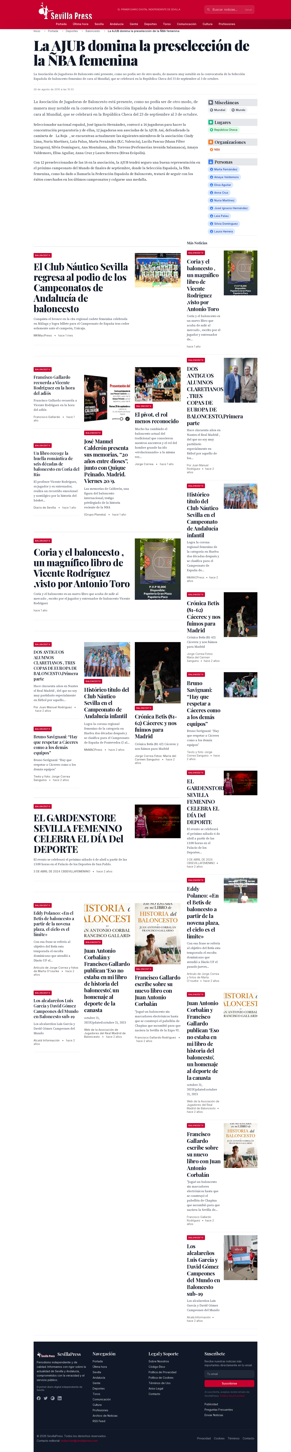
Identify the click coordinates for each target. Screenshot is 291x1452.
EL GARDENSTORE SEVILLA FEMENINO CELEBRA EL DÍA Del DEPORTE (206, 801)
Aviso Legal (156, 1388)
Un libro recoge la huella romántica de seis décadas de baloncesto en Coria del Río (56, 463)
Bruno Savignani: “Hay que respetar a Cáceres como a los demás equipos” (56, 745)
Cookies (219, 1438)
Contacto (154, 1394)
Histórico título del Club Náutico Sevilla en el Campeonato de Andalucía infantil (106, 702)
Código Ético (157, 1366)
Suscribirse (229, 1383)
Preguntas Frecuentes (219, 1409)
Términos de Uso (160, 1383)
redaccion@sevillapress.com (79, 1440)
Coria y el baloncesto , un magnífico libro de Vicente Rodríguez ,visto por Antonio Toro (203, 285)
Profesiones (227, 24)
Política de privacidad (232, 1395)
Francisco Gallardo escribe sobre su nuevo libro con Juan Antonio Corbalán (157, 990)
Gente (134, 24)
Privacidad (204, 1438)
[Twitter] (46, 1398)
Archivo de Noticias (105, 1415)
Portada (61, 24)
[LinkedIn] (60, 1398)
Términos (234, 1438)
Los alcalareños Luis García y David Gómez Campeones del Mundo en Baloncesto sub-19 (56, 1008)
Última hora (80, 24)
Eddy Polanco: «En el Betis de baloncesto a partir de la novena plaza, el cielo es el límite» (54, 923)
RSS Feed (99, 1421)
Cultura (208, 24)
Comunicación (186, 24)
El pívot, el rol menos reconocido (157, 418)
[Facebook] (39, 1398)
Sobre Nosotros (159, 1361)
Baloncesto (93, 31)
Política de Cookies (161, 1377)
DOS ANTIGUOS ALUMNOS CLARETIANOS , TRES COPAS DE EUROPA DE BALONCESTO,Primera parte (56, 665)
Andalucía (117, 24)
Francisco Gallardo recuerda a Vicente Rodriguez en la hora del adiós (54, 385)
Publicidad (211, 1404)
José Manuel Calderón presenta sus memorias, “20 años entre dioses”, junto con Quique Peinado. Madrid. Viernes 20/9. (106, 461)
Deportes (150, 24)
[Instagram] (53, 1398)
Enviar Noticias (214, 1415)
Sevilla (99, 24)
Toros (167, 24)
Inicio (37, 31)
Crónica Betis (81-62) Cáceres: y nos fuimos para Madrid (156, 726)
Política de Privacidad (162, 1372)
